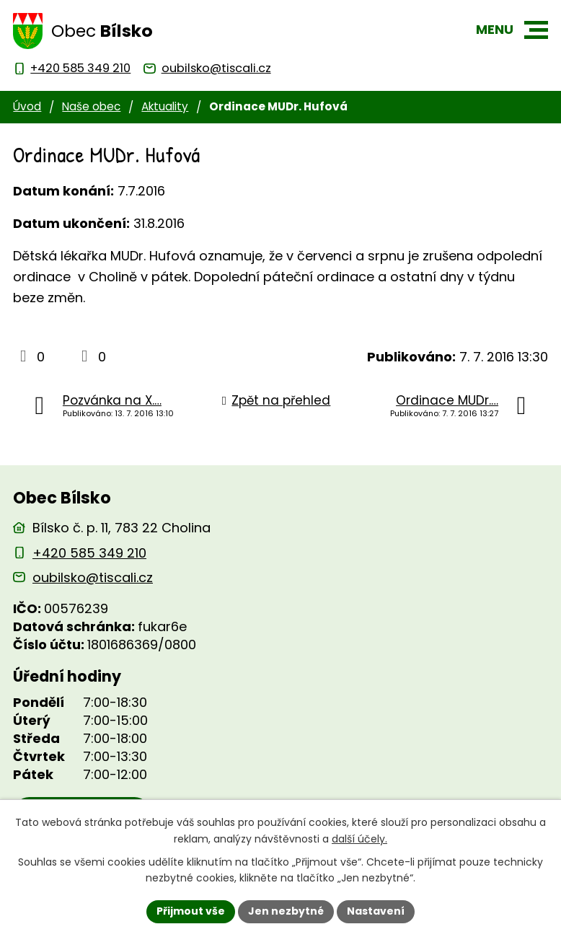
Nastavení (376, 911)
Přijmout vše (190, 911)
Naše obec (91, 106)
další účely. (359, 839)
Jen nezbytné (286, 911)
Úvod (27, 106)
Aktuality (164, 106)
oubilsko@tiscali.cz (92, 577)
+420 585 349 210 (89, 553)
